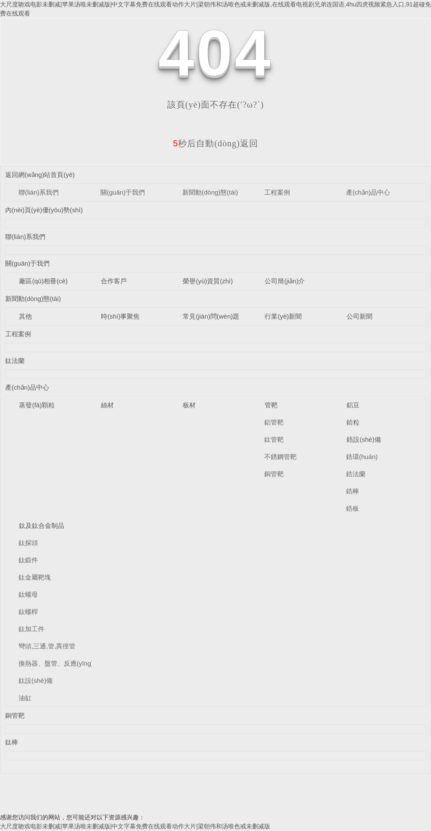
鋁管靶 (274, 422)
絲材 (107, 405)
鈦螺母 (28, 594)
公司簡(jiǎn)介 (285, 281)
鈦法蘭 (15, 360)
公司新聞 (359, 316)
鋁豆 (353, 405)
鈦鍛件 (28, 560)
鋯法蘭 (355, 474)
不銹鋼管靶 (280, 456)
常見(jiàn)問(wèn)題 (211, 316)
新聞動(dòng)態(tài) (210, 192)
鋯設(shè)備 (364, 439)
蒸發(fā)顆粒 (37, 405)
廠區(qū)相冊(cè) (43, 281)
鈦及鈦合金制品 (41, 525)
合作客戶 (114, 281)
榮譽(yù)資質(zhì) (208, 281)
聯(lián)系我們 (39, 192)
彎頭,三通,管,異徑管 (47, 646)
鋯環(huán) (362, 456)
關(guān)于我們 (122, 192)
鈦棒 (11, 742)
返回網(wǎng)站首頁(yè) (40, 174)
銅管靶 (274, 474)
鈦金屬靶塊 (35, 577)
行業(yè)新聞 (283, 316)
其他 (25, 316)
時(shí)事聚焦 (120, 316)
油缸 (25, 697)
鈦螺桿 (28, 611)
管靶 (271, 405)
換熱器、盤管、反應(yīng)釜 (59, 663)
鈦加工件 (31, 629)
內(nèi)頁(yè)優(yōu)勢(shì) (44, 210)
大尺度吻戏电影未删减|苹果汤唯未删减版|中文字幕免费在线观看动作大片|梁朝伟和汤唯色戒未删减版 (135, 826)
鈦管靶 (274, 439)
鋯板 (352, 508)
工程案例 (277, 192)
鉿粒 (353, 422)
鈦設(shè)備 (36, 680)
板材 (189, 405)
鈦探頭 (28, 542)
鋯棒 (352, 491)
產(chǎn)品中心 (368, 192)
